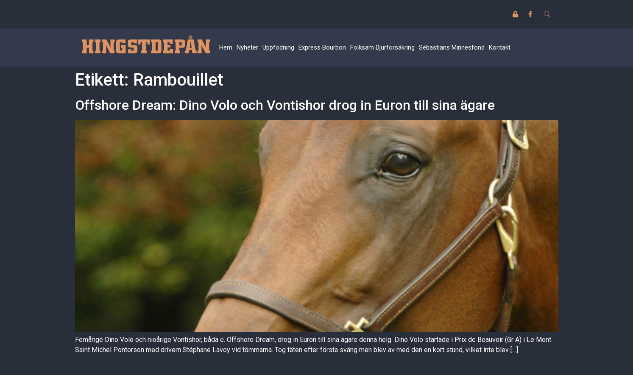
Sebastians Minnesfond (452, 47)
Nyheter (247, 47)
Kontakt (499, 47)
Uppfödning (278, 47)
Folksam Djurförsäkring (382, 47)
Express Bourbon (322, 47)
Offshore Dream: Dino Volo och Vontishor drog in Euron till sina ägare (285, 105)
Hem (225, 47)
